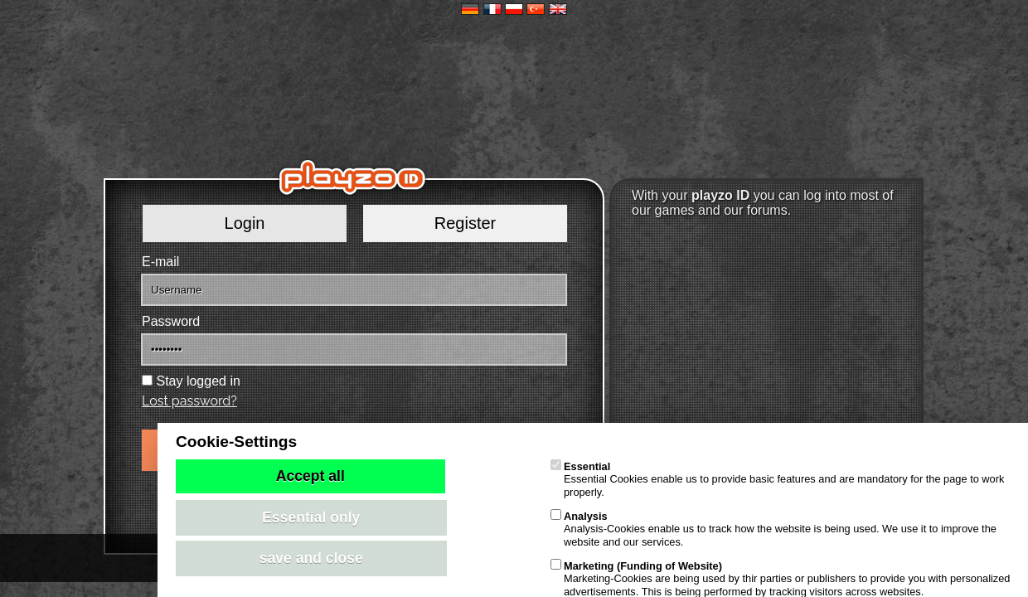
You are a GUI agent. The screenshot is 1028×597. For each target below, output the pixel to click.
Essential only (311, 517)
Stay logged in (198, 381)
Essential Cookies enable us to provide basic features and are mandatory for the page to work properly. (777, 479)
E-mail (160, 262)
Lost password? (189, 401)
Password (171, 321)
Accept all (310, 476)
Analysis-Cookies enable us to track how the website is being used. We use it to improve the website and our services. (773, 529)
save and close (311, 558)
